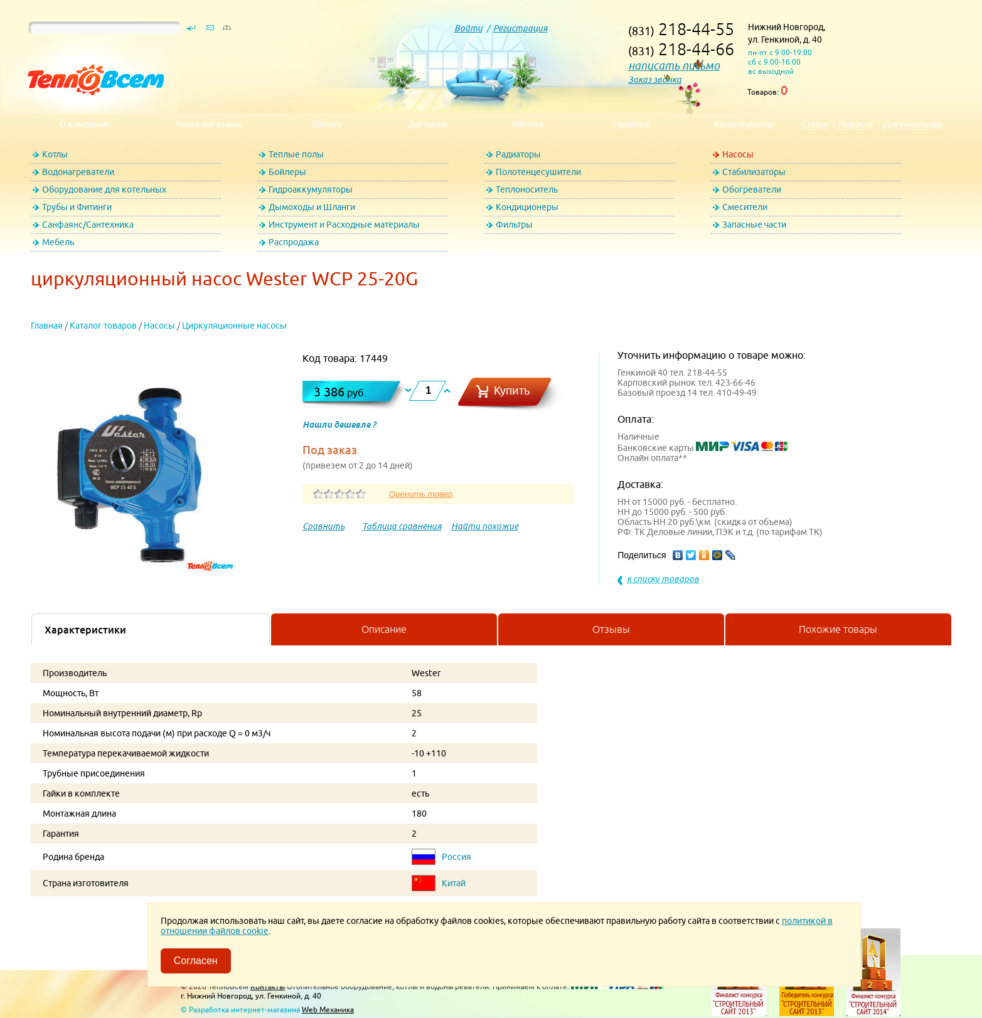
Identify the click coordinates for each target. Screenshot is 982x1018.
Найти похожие (484, 526)
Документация (913, 124)
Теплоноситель (527, 189)
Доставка (427, 124)
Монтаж (528, 124)
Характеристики (85, 629)
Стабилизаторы (754, 172)
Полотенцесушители (538, 172)
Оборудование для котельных (104, 189)
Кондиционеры (527, 207)
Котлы (55, 154)
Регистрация (520, 28)
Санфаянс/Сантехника (88, 225)
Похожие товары (838, 629)
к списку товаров (663, 579)
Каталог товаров (103, 326)
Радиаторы (518, 154)
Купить (512, 390)
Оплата (326, 124)
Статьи (814, 124)
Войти (468, 28)
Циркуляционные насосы (234, 326)
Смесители (744, 207)
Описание (384, 629)
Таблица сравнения (402, 526)
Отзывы (611, 629)
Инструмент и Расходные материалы (344, 225)
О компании (84, 124)
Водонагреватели (78, 172)
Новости (855, 124)
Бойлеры (287, 172)
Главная (47, 326)
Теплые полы (296, 154)
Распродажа (294, 242)
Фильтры (514, 225)
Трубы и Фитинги (77, 207)
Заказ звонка (654, 80)
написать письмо (674, 65)
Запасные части (754, 225)
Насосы (738, 154)
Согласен (196, 960)
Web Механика (328, 1009)
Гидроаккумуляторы (311, 189)
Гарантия (631, 124)
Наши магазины (209, 124)
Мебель (58, 242)
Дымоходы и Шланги (312, 207)
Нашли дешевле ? (339, 425)
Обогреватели (751, 189)
